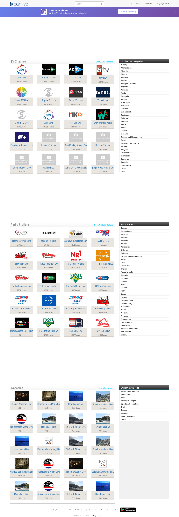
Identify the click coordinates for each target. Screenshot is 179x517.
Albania (124, 71)
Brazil (123, 140)
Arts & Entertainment (130, 391)
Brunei (124, 146)
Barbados (125, 115)
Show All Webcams (105, 388)
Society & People (128, 401)
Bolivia (124, 131)
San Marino (126, 332)
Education (125, 394)
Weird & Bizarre (128, 416)
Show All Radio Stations (103, 224)
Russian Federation (129, 328)
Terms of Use (112, 510)
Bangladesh (126, 112)
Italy (123, 291)
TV (130, 3)
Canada (124, 162)
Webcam (148, 3)
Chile (123, 171)
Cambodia (125, 156)
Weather (124, 413)
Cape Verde (126, 165)
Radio (138, 3)
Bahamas (125, 105)
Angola (124, 80)
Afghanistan (126, 68)
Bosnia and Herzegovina (131, 137)
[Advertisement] (89, 36)
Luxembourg (126, 303)
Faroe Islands (127, 272)
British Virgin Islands (130, 143)
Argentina (125, 87)
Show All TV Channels (104, 61)
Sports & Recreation (130, 404)
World (123, 420)
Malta (123, 310)
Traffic (123, 407)
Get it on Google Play (128, 12)
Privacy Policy (100, 510)
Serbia (124, 335)
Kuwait (124, 297)
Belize (123, 124)
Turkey (124, 65)
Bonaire (124, 134)
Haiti (123, 285)
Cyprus (124, 269)
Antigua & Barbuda (129, 84)
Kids (123, 398)
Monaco (124, 316)
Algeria (124, 74)
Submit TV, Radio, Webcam (52, 510)
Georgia (124, 275)
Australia (125, 96)
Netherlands (126, 322)
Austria (124, 99)
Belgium (124, 121)
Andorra (124, 77)
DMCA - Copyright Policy (83, 510)
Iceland (124, 288)
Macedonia (125, 306)
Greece (124, 281)
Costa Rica (125, 266)
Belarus (124, 118)
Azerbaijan (125, 102)
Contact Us (68, 510)
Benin (123, 127)
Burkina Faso (126, 153)
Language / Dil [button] (162, 3)
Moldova (124, 313)
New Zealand (126, 325)
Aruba (123, 93)
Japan (123, 294)
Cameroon (125, 159)
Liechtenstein (127, 300)
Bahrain (124, 109)
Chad (123, 168)
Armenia (124, 90)
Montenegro (126, 319)
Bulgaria (124, 149)
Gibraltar (125, 278)
